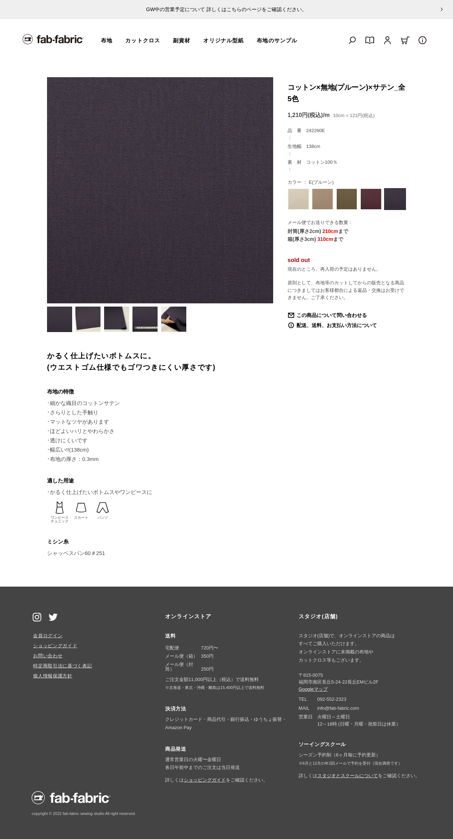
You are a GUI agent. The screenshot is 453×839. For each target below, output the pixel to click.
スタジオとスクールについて (347, 775)
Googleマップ (313, 689)
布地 (106, 40)
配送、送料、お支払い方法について (336, 325)
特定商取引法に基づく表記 (62, 665)
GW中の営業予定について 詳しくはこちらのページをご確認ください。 (226, 9)
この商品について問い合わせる (331, 315)
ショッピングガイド (55, 645)
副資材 (181, 40)
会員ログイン (47, 635)
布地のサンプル (277, 40)
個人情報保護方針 (52, 676)
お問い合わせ (47, 655)
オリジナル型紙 (223, 40)
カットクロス (142, 40)
